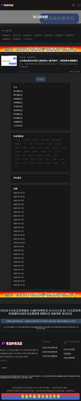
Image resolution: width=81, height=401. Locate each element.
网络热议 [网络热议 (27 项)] (55, 163)
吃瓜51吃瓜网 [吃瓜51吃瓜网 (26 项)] (40, 144)
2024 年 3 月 (19, 269)
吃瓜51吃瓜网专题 (49, 347)
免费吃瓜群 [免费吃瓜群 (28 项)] (18, 144)
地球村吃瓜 (48, 35)
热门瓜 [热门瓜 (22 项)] (41, 159)
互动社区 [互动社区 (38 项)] (35, 140)
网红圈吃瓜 (6, 35)
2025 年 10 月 (19, 197)
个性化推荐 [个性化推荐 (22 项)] (26, 140)
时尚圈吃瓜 (70, 35)
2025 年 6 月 (19, 212)
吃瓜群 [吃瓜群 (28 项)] (40, 147)
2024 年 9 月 (19, 246)
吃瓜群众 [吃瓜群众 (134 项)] (47, 147)
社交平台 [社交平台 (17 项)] (62, 159)
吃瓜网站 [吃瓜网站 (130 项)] (32, 147)
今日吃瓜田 (27, 39)
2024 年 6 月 (19, 258)
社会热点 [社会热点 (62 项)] (17, 163)
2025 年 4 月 (19, 220)
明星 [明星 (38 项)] (24, 155)
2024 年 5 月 (19, 262)
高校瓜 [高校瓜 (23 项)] (63, 163)
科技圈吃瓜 (59, 35)
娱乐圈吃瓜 (38, 35)
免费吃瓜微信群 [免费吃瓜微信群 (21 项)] (56, 140)
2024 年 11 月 (19, 239)
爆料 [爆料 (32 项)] (47, 159)
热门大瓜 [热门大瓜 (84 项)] (33, 159)
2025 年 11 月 (19, 193)
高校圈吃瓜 (27, 35)
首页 (15, 87)
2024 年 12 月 (19, 235)
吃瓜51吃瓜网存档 (49, 352)
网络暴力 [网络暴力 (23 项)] (47, 163)
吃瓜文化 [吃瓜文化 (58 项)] (17, 147)
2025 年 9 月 (19, 200)
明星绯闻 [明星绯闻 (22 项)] (47, 155)
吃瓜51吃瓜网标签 (49, 356)
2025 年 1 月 (19, 231)
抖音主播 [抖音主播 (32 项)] (57, 151)
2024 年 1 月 (19, 277)
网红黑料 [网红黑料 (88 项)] (31, 163)
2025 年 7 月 (19, 208)
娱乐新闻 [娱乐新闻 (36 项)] (26, 151)
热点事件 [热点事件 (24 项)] (17, 159)
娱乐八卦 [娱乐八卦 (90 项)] (55, 147)
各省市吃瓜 (17, 35)
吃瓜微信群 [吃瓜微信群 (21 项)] (58, 144)
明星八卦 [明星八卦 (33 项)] (31, 155)
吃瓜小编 (22, 57)
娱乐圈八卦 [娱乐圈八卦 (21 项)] (18, 151)
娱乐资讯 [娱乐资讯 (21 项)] (35, 151)
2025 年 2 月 (19, 227)
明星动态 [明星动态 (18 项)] (39, 155)
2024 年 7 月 (19, 254)
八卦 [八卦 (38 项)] (25, 144)
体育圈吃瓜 (17, 39)
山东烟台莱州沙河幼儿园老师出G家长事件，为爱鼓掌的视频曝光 (48, 60)
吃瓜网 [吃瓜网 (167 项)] (25, 147)
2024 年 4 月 (19, 266)
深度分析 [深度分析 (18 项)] (55, 155)
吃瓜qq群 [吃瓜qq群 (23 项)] (49, 144)
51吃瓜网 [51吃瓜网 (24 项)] (17, 140)
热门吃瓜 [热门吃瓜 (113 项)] (25, 159)
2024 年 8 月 (19, 250)
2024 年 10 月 (19, 243)
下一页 (40, 79)
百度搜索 (67, 354)
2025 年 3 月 (19, 223)
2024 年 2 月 (19, 273)
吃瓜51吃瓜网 (69, 349)
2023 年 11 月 (19, 285)
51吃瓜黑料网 (69, 358)
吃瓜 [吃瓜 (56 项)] (31, 144)
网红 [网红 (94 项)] (24, 163)
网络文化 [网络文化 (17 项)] (39, 163)
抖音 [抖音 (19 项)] (50, 151)
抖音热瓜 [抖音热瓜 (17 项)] (17, 155)
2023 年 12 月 (19, 281)
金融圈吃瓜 (6, 39)
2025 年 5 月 (19, 216)
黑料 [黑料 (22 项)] (16, 167)
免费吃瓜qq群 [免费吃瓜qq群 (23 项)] (45, 140)
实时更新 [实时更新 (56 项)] (43, 151)
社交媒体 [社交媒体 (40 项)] (54, 159)
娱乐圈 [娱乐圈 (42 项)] (63, 147)
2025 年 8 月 (19, 204)
